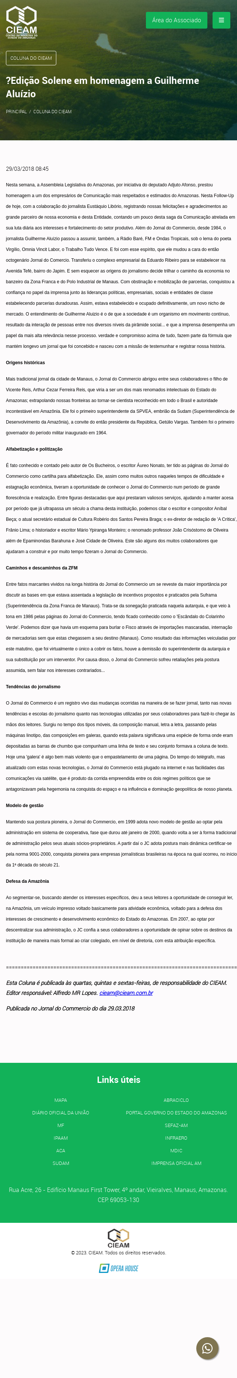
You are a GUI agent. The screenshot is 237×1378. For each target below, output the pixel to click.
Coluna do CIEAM (52, 111)
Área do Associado (176, 20)
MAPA (60, 1100)
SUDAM (61, 1163)
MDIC (176, 1150)
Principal (16, 111)
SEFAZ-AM (176, 1125)
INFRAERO (176, 1137)
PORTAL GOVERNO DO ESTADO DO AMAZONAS (176, 1112)
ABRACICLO (176, 1100)
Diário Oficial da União (60, 1112)
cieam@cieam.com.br (126, 992)
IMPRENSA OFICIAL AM (176, 1163)
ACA (60, 1150)
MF (60, 1125)
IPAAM (61, 1137)
